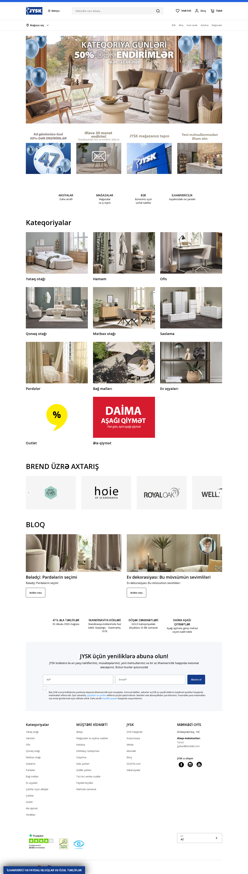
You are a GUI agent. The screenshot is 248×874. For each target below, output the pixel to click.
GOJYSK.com (134, 763)
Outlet (29, 802)
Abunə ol (196, 679)
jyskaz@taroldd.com (188, 746)
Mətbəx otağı (33, 757)
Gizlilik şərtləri (83, 770)
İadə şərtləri (82, 763)
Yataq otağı (32, 731)
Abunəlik (131, 751)
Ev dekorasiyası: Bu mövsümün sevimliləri (169, 577)
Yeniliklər (30, 814)
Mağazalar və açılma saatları (92, 738)
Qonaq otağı (33, 751)
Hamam (30, 738)
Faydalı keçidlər (84, 782)
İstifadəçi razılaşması (87, 751)
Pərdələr (30, 770)
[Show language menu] (199, 838)
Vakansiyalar (133, 770)
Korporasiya (133, 738)
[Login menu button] (201, 11)
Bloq (129, 757)
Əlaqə (79, 731)
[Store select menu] (37, 25)
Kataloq (80, 744)
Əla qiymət (32, 808)
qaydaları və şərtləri (96, 695)
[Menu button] (54, 10)
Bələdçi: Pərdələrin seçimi (51, 577)
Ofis (28, 744)
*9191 (180, 742)
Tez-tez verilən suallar (88, 776)
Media (130, 744)
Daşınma (81, 757)
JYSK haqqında (134, 731)
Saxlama (30, 763)
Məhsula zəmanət (86, 789)
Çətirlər (30, 795)
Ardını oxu (35, 592)
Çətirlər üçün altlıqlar (37, 789)
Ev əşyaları (32, 782)
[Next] (219, 492)
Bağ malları (32, 776)
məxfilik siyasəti (109, 698)
